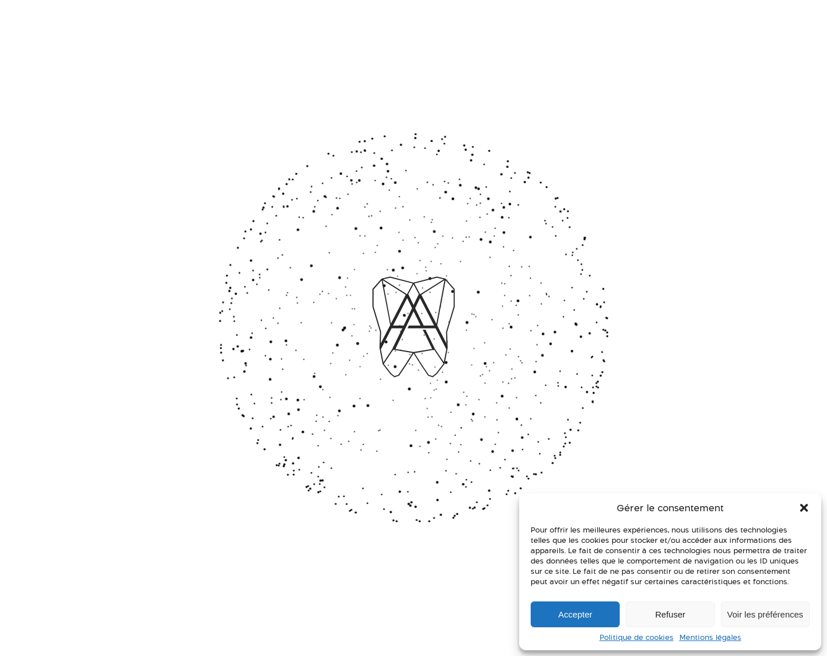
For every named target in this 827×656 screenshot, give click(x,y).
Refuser (670, 614)
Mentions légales (710, 637)
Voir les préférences (765, 614)
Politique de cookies (637, 637)
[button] (804, 508)
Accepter (575, 614)
